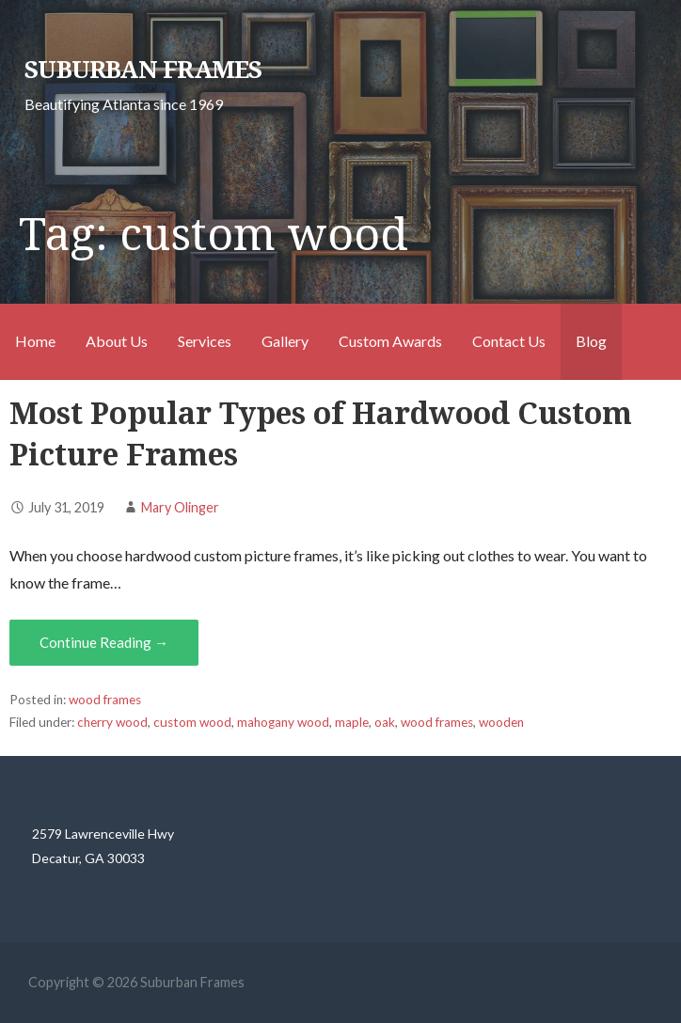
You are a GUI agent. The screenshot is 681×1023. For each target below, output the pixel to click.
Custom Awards (390, 341)
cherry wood (112, 722)
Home (35, 341)
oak (384, 722)
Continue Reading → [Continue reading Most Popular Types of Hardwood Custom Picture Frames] (104, 642)
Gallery (285, 341)
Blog (591, 341)
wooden (501, 722)
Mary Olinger (180, 507)
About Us (117, 341)
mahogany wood (283, 722)
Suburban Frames (142, 69)
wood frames (105, 699)
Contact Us (509, 341)
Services (204, 341)
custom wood (192, 722)
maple (352, 722)
